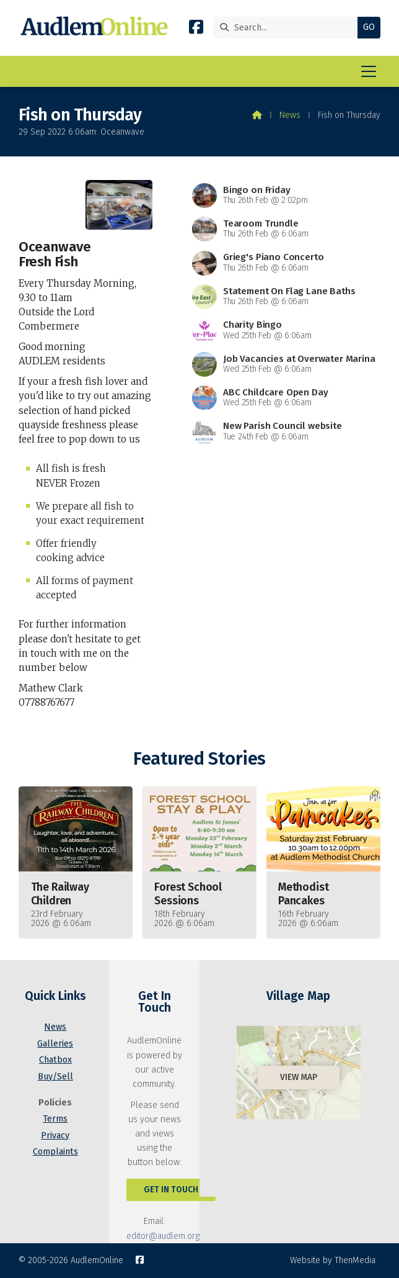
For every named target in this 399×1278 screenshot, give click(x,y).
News (289, 115)
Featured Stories (199, 759)
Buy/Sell (55, 1076)
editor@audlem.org (163, 1236)
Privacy (55, 1135)
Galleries (55, 1043)
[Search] (288, 27)
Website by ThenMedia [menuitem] (332, 1260)
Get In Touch (171, 1189)
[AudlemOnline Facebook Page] (196, 29)
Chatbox (55, 1060)
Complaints (55, 1151)
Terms (55, 1119)
